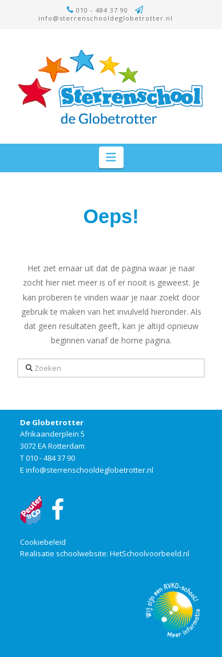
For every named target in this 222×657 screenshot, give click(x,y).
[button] (111, 157)
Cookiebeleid (43, 542)
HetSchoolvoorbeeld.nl (149, 553)
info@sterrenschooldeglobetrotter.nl (105, 18)
